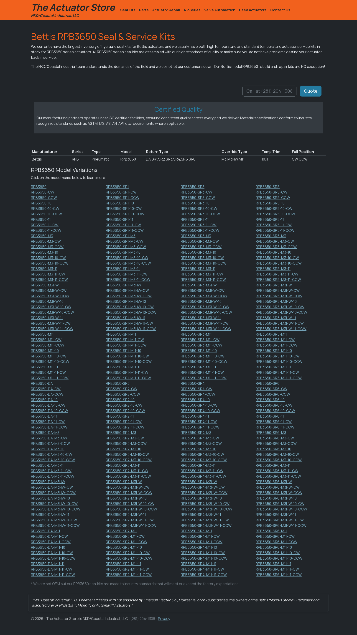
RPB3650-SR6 (268, 383)
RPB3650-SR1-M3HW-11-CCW (131, 328)
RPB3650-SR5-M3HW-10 (276, 301)
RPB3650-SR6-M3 (271, 432)
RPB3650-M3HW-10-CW (51, 306)
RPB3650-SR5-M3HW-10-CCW (281, 312)
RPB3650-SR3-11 (195, 219)
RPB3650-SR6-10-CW (274, 405)
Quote (311, 91)
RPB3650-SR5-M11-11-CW (277, 372)
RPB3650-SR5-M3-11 (273, 268)
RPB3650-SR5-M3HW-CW (278, 290)
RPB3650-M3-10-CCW (50, 263)
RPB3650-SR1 (117, 186)
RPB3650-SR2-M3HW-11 (126, 514)
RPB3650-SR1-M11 (121, 334)
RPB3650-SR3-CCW (198, 197)
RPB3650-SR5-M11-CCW (276, 345)
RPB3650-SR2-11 (120, 416)
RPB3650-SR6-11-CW (274, 421)
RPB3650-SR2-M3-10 (123, 448)
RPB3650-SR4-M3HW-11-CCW (206, 525)
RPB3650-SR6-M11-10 (274, 547)
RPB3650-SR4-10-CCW (200, 410)
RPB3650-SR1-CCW (122, 197)
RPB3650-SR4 (193, 383)
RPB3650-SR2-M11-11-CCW (129, 574)
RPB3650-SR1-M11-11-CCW (128, 377)
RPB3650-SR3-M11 (196, 334)
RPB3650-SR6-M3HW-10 (276, 498)
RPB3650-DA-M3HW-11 (50, 514)
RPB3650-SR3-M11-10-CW (202, 356)
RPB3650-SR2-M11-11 (123, 563)
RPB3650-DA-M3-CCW (50, 443)
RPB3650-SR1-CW (121, 192)
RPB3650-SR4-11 (195, 416)
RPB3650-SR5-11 (270, 219)
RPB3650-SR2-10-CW (124, 405)
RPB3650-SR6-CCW (273, 394)
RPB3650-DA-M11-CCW (51, 541)
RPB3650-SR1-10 (120, 203)
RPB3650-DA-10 (44, 399)
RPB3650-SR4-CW (196, 388)
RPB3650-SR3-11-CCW (200, 230)
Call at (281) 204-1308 (269, 91)
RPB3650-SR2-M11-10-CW (128, 552)
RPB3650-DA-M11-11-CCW (53, 574)
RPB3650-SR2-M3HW (124, 481)
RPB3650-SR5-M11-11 (273, 367)
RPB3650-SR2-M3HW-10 (126, 498)
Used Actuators (253, 10)
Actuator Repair (166, 10)
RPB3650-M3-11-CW (48, 274)
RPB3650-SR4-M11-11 (198, 563)
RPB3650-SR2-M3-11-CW (127, 470)
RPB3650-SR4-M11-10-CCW (204, 558)
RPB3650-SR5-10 (270, 203)
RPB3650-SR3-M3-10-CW (202, 257)
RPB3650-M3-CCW (47, 246)
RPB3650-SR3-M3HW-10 (201, 301)
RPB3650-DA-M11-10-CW (52, 552)
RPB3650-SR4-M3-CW (200, 438)
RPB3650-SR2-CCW (123, 394)
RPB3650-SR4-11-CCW (200, 427)
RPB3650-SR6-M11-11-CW (277, 569)
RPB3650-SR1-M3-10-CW (127, 257)
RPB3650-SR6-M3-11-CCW (278, 476)
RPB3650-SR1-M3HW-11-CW (129, 323)
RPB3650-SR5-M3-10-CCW (279, 263)
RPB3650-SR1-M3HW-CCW (129, 295)
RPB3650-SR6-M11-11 (273, 563)
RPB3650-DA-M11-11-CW (51, 569)
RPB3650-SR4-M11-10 (199, 547)
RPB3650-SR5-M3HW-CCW (279, 295)
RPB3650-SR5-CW (271, 192)
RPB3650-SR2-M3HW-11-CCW (131, 525)
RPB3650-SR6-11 (270, 416)
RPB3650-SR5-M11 (271, 334)
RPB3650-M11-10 (45, 350)
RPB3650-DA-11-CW (48, 421)
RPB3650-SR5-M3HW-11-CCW (281, 328)
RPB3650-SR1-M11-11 (123, 367)
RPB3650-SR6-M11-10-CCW (279, 558)
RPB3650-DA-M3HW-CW (52, 487)
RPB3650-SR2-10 (120, 399)
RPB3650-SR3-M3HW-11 (201, 317)
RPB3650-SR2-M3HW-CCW (129, 492)
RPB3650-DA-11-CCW (49, 427)
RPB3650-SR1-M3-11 (123, 268)
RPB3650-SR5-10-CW (274, 208)
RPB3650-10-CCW (46, 214)
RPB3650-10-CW (45, 208)
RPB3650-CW (42, 192)
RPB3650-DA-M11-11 (47, 563)
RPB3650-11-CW (45, 224)
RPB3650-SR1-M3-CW (124, 241)
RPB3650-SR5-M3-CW (275, 241)
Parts (144, 10)
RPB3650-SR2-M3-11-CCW (128, 476)
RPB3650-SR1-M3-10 (123, 252)
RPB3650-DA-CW (46, 388)
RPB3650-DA (42, 383)
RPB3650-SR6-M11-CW (275, 536)
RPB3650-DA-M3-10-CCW (53, 459)
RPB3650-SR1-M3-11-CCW (128, 279)
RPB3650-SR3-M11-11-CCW (204, 377)
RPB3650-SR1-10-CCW (125, 214)
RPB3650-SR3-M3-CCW (201, 246)
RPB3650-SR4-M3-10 (198, 448)
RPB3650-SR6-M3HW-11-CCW (281, 525)
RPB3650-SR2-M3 (121, 432)
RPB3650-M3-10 (44, 252)
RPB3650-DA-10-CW (48, 405)
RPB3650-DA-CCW (47, 394)
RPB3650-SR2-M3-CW (125, 438)
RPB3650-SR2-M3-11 (123, 465)
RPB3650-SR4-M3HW (199, 481)
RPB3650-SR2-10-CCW (125, 410)
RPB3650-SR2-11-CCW (125, 427)
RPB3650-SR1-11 (119, 219)
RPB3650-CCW (44, 197)
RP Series (192, 10)
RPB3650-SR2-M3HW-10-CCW (131, 509)
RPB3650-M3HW (45, 285)
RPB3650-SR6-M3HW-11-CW (280, 520)
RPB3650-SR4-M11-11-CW (202, 569)
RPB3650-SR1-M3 (120, 235)
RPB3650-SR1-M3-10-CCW (128, 263)
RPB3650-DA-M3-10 (47, 448)
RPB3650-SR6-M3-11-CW (277, 470)
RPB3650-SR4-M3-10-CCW (204, 459)
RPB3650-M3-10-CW (48, 257)
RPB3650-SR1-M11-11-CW (127, 372)
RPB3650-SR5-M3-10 (273, 252)
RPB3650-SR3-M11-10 (199, 350)
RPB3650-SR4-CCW (198, 394)
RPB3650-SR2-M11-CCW (126, 541)
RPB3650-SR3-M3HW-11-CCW (206, 328)
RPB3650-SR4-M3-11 (198, 465)
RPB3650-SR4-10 (195, 399)
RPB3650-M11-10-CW (48, 356)
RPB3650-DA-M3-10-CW (51, 454)
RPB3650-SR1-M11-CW (125, 339)
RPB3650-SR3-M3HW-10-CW (205, 306)
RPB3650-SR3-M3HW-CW (202, 290)
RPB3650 (38, 186)
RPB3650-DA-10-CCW (49, 410)
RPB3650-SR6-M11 (271, 530)
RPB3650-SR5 (268, 186)
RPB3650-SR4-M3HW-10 (201, 498)
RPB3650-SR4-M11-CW (200, 536)
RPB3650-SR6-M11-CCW (276, 541)
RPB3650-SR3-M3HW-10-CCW (206, 312)
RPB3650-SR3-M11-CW (200, 339)
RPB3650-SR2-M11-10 (124, 547)
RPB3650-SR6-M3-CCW (276, 443)
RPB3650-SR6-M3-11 (273, 465)
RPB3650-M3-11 (44, 268)
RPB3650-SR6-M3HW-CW (278, 487)
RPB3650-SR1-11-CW (123, 224)
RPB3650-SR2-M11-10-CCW (129, 558)
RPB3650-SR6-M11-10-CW (278, 552)
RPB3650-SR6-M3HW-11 (276, 514)
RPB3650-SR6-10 (270, 399)
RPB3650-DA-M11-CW (49, 536)
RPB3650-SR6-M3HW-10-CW (280, 503)
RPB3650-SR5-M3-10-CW (277, 257)
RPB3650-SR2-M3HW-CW (128, 487)
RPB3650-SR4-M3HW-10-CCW (206, 509)
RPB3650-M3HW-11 (47, 317)
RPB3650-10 (41, 203)
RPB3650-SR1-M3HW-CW (127, 290)
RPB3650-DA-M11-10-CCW (53, 558)
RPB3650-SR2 (118, 383)
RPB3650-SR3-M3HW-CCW (204, 295)
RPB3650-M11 (42, 334)
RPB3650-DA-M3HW (48, 481)
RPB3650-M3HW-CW (48, 290)
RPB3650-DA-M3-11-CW (51, 470)
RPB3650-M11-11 (44, 367)
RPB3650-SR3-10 (195, 203)
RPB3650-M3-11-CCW (49, 279)
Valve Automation (219, 10)
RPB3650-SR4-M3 (196, 432)
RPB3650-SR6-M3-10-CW (277, 454)
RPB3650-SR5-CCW (273, 197)
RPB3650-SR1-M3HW (123, 285)
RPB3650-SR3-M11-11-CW (202, 372)
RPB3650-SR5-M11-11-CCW (279, 377)
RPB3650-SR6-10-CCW (275, 410)
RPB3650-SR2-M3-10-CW (127, 454)
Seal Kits (127, 10)
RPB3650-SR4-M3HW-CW (203, 487)
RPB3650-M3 (42, 235)
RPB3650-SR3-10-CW (199, 208)
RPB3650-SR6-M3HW (274, 481)
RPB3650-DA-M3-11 (47, 465)
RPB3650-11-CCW (46, 230)
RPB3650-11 (41, 219)
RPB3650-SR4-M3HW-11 (201, 514)
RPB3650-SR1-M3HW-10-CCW (131, 312)
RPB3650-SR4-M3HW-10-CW (205, 503)
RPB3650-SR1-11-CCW (125, 230)
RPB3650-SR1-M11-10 (123, 350)
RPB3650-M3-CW (46, 241)
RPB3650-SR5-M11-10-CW (278, 356)
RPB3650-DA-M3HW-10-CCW (55, 509)
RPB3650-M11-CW (46, 339)
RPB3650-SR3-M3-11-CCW (203, 279)
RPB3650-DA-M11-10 (48, 547)
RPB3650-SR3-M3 (196, 235)
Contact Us (280, 10)
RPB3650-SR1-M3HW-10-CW (130, 306)
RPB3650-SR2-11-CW (124, 421)
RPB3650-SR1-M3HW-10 (126, 301)
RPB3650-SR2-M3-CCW (126, 443)
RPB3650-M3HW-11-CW (51, 323)
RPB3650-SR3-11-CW (199, 224)
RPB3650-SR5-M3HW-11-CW (280, 323)
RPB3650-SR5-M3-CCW (276, 246)
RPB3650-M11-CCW (47, 345)
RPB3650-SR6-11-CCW (275, 427)
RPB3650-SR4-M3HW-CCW (204, 492)
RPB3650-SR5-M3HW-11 (276, 317)
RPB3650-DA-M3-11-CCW (52, 476)
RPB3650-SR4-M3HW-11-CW (205, 520)
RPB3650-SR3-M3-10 (198, 252)
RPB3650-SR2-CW (121, 388)
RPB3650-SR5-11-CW (274, 224)
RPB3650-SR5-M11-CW (275, 339)
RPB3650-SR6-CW (271, 388)
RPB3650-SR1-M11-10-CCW (129, 361)
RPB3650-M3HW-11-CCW (52, 328)
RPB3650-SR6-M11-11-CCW (279, 574)
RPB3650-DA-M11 (45, 530)
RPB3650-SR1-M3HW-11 (125, 317)
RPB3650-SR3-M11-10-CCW (204, 361)
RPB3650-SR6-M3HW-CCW (279, 492)
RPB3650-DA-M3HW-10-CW (54, 503)
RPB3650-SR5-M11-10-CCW (279, 361)
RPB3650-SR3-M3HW (199, 285)
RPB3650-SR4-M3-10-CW (202, 454)
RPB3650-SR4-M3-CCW (201, 443)
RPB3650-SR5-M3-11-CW (277, 274)
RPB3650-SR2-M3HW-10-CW (130, 503)
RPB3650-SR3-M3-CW (200, 241)
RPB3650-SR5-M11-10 (274, 350)
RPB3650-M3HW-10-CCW (52, 312)
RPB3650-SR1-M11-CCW (126, 345)
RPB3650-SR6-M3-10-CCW (279, 459)
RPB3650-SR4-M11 (196, 530)
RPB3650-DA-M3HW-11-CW (54, 520)
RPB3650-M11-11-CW (48, 372)
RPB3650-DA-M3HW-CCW (53, 492)
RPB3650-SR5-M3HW (274, 285)
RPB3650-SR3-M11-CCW (201, 345)
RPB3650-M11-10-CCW (50, 361)
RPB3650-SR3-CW (196, 192)
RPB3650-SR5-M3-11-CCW (278, 279)
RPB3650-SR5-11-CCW (275, 230)
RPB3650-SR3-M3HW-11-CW (205, 323)
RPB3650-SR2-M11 (121, 530)
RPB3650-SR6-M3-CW (275, 438)
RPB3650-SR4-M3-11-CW (202, 470)
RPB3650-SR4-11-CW (199, 421)
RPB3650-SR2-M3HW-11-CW (130, 520)
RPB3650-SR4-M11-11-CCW (204, 574)
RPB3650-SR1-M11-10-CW (127, 356)
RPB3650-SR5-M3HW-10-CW (280, 306)
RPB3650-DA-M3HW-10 (50, 498)
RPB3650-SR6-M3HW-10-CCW (281, 509)
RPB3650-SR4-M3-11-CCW (203, 476)
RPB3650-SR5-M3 (271, 235)
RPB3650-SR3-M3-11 (198, 268)
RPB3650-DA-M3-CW (49, 438)
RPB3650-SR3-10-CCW (200, 214)
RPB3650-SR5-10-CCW (275, 214)
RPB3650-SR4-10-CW (199, 405)
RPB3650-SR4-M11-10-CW (203, 552)
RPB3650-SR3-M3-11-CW (202, 274)
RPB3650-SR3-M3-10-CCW (204, 263)
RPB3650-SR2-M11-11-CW (127, 569)
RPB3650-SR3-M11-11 (198, 367)
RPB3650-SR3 (192, 186)
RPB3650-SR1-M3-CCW (126, 246)
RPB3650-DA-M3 (45, 432)
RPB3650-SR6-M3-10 (273, 448)
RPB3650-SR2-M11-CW (125, 536)
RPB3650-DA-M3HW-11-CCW (55, 525)
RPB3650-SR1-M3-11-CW (127, 274)
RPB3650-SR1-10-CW (124, 208)
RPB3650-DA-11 (44, 416)
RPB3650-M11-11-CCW (50, 377)
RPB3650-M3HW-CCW (50, 295)
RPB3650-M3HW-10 (47, 301)
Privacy (164, 618)
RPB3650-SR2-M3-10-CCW (129, 459)
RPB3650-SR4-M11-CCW (201, 541)
